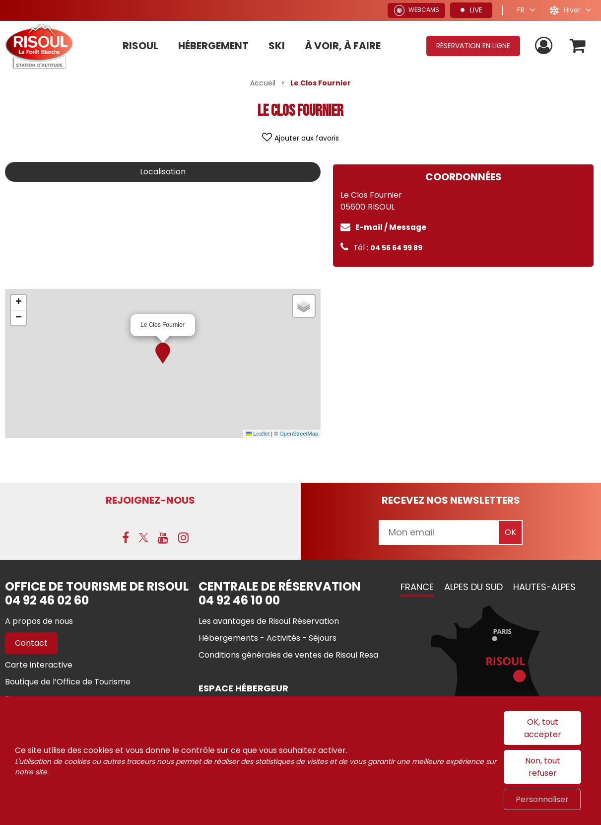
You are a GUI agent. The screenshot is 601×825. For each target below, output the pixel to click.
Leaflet (257, 434)
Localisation (163, 171)
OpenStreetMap (298, 434)
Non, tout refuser (542, 767)
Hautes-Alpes (544, 587)
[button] (162, 353)
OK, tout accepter (542, 728)
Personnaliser (542, 799)
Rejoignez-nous (150, 500)
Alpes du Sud (473, 587)
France (417, 587)
